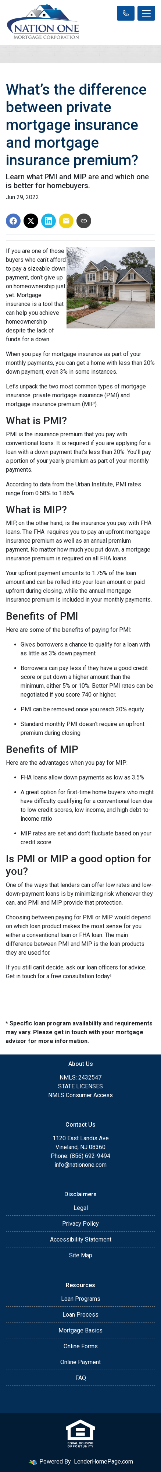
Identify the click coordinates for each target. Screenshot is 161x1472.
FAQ (80, 1377)
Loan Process (80, 1314)
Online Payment (80, 1362)
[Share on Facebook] (13, 221)
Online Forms (81, 1346)
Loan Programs (80, 1298)
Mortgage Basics (80, 1330)
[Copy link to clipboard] (83, 221)
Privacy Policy (80, 1223)
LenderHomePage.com (103, 1461)
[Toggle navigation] (146, 13)
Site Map (80, 1255)
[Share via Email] (66, 221)
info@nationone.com (80, 1164)
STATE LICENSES (80, 1086)
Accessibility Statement (80, 1239)
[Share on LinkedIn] (48, 221)
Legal (81, 1207)
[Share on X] (31, 221)
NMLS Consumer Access (80, 1095)
